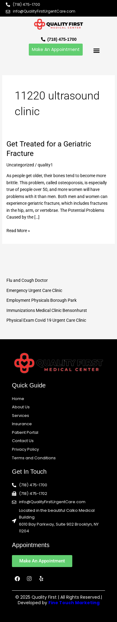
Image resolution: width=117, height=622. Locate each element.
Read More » (18, 230)
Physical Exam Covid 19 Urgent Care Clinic (46, 320)
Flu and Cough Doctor (27, 280)
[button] (96, 50)
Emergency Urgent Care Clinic (34, 290)
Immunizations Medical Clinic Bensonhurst (46, 310)
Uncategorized (20, 164)
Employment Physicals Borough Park (41, 300)
